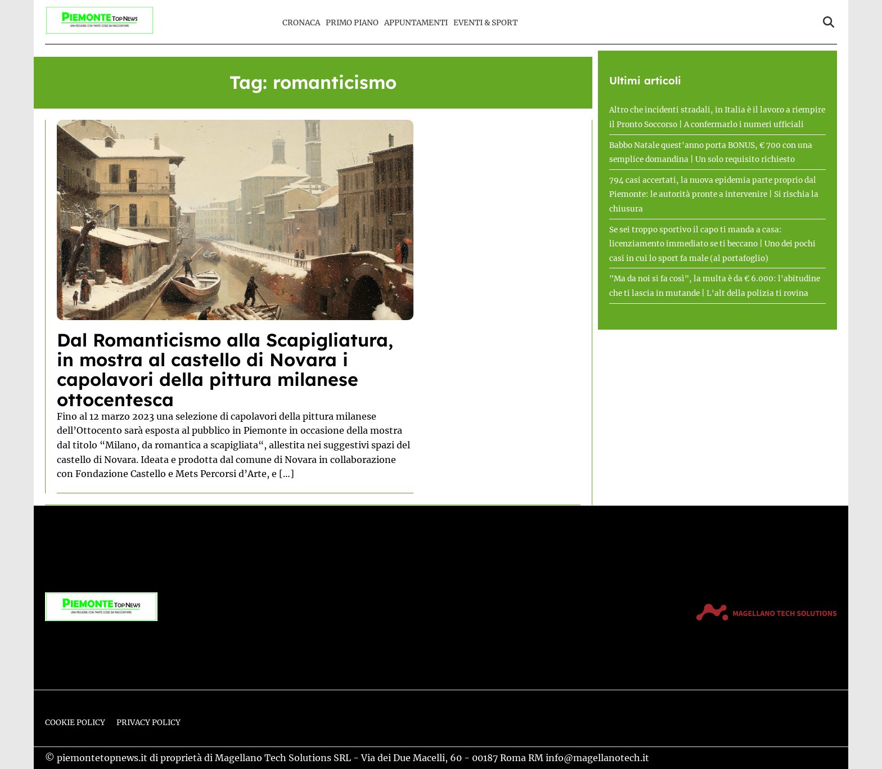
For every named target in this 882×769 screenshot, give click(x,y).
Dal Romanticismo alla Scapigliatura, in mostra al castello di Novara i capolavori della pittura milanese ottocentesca (225, 370)
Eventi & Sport (485, 23)
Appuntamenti (416, 23)
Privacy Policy (148, 722)
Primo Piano (352, 23)
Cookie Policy (75, 722)
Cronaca (301, 23)
